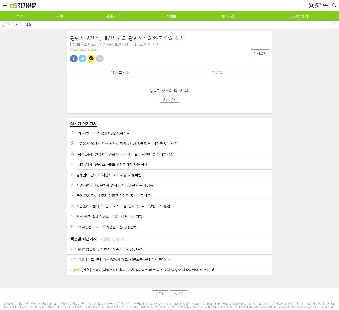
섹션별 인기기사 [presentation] (113, 239)
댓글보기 (119, 72)
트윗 (82, 58)
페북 (74, 58)
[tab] (83, 239)
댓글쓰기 (219, 72)
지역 (28, 24)
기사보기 (260, 53)
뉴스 (15, 24)
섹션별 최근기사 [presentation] (83, 239)
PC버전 (178, 293)
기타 (100, 58)
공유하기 (334, 24)
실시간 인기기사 (83, 123)
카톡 (91, 58)
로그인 (160, 293)
